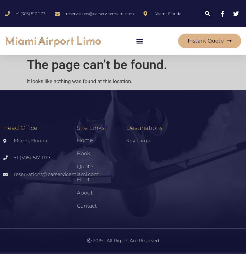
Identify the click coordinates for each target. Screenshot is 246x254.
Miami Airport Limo (53, 41)
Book (83, 153)
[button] (207, 14)
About (85, 193)
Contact (87, 206)
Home (85, 140)
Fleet (83, 180)
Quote (85, 166)
